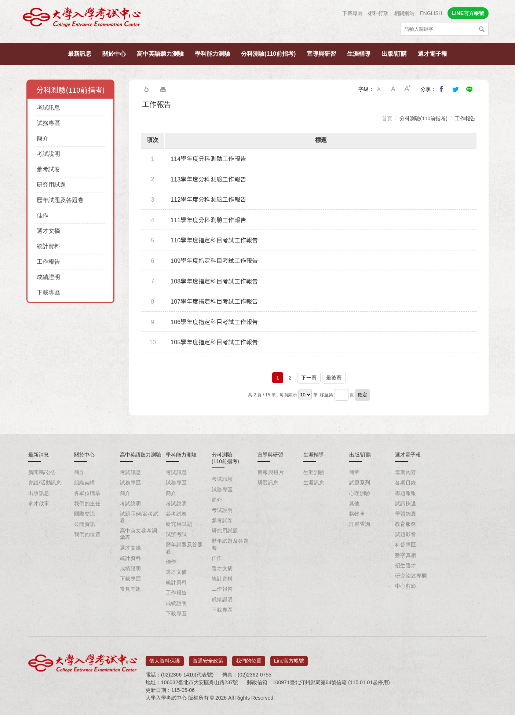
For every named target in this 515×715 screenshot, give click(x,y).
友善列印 (163, 89)
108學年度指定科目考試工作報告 (214, 281)
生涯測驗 (314, 472)
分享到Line (469, 89)
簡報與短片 (271, 472)
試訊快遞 (405, 503)
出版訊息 (39, 493)
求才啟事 (39, 503)
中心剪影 (405, 586)
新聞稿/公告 (42, 472)
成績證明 (48, 277)
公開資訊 (84, 524)
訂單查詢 (359, 524)
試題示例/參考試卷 (139, 517)
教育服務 (405, 524)
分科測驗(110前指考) (268, 54)
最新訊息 (79, 54)
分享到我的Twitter (455, 89)
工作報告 (48, 261)
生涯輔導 (358, 54)
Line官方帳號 (289, 658)
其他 (354, 503)
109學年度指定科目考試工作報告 (214, 261)
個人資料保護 (164, 658)
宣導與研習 (321, 54)
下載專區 (352, 13)
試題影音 (405, 534)
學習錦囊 (405, 514)
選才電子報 (432, 54)
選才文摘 (48, 231)
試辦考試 (176, 534)
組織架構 (84, 482)
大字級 (407, 89)
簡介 (42, 138)
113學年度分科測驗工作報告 (208, 179)
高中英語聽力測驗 (160, 54)
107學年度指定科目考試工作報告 (214, 301)
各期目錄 (405, 482)
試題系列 (359, 482)
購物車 (357, 514)
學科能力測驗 (212, 54)
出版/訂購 (393, 54)
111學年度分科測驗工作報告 (208, 220)
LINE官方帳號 (468, 13)
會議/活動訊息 (45, 482)
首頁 (387, 118)
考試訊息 (48, 107)
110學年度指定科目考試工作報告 (214, 240)
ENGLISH (431, 13)
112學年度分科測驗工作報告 (208, 200)
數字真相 (405, 555)
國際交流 (84, 514)
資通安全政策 (208, 658)
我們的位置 (87, 534)
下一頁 (309, 378)
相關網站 (404, 13)
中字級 (393, 89)
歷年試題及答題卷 (60, 200)
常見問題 (130, 589)
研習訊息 (268, 482)
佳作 (42, 215)
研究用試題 (51, 185)
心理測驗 (359, 493)
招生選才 (405, 565)
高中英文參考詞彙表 (138, 534)
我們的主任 (87, 503)
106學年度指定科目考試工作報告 (214, 322)
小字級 (380, 89)
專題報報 (405, 493)
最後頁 (333, 378)
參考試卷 (48, 169)
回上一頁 (146, 89)
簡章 (354, 472)
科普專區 (405, 544)
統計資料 (48, 246)
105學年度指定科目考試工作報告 (214, 342)
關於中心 (114, 54)
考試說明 (48, 154)
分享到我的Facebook (442, 89)
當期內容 (405, 472)
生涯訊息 (314, 482)
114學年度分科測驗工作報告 (208, 159)
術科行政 (378, 13)
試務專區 (48, 123)
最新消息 (38, 455)
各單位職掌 (87, 493)
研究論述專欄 (411, 576)
